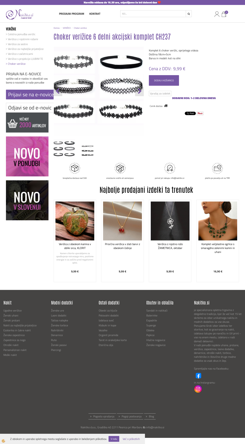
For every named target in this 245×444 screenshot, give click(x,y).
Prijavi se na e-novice (31, 94)
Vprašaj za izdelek (160, 93)
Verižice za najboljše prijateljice (26, 49)
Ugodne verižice (12, 310)
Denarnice (57, 335)
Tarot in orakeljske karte (113, 340)
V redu (114, 439)
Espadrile (151, 320)
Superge (151, 325)
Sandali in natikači (157, 310)
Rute (54, 340)
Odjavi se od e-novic (30, 108)
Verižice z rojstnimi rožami (23, 39)
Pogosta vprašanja (103, 416)
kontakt (94, 14)
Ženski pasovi (59, 345)
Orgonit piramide (108, 335)
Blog (151, 416)
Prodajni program (71, 14)
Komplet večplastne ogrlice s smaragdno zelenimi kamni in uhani (218, 248)
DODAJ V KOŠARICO (164, 80)
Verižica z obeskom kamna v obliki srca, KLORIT (75, 246)
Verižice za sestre (18, 44)
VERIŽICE (67, 28)
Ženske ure (58, 310)
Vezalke (103, 330)
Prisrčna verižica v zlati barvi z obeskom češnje (122, 246)
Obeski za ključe (108, 310)
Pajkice (150, 335)
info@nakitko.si (155, 427)
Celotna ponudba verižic (21, 34)
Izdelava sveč (106, 320)
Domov (57, 28)
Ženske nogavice (156, 345)
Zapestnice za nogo (14, 340)
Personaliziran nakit (15, 350)
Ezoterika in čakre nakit (17, 330)
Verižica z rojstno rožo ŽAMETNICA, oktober (170, 246)
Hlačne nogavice (155, 340)
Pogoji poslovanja (132, 416)
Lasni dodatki (58, 315)
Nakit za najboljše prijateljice (20, 325)
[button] (139, 91)
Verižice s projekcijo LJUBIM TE (25, 59)
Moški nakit (10, 355)
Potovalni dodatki (109, 315)
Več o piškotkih (131, 439)
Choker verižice (17, 64)
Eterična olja (106, 345)
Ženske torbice (59, 325)
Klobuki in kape (107, 325)
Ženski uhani (11, 315)
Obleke (150, 330)
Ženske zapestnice (14, 335)
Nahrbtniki (57, 330)
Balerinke (151, 315)
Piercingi (56, 350)
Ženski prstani (12, 320)
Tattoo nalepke (59, 320)
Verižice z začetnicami (20, 54)
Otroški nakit (11, 345)
